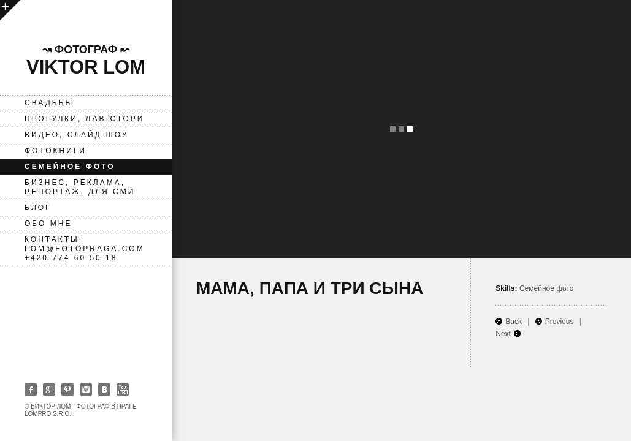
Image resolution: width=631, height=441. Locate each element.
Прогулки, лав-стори (84, 119)
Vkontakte (104, 389)
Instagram (86, 389)
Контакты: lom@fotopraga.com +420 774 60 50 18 (85, 248)
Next (503, 334)
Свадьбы (49, 103)
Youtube (123, 389)
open (10, 10)
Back (513, 321)
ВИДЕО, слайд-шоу (76, 134)
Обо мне (48, 223)
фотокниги (55, 150)
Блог (38, 207)
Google (49, 389)
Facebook (31, 389)
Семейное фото (70, 166)
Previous (559, 321)
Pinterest (67, 389)
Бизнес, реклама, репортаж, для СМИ (80, 187)
